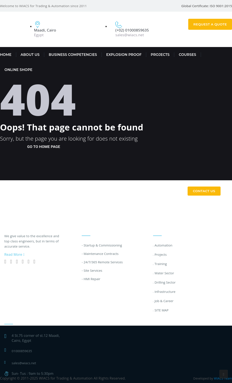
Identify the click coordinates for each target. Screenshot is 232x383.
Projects (161, 254)
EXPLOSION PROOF (123, 55)
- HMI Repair (91, 279)
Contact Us (204, 191)
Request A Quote (210, 24)
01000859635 (22, 351)
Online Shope (19, 70)
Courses (187, 55)
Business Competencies (73, 55)
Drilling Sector (165, 282)
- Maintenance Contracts (100, 253)
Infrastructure (165, 291)
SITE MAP (162, 310)
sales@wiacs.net (24, 363)
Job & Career (164, 301)
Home (5, 55)
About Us (30, 55)
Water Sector (164, 273)
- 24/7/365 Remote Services (102, 262)
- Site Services (92, 270)
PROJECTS (160, 55)
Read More (14, 254)
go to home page (43, 146)
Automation (163, 245)
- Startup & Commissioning (102, 245)
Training (161, 264)
